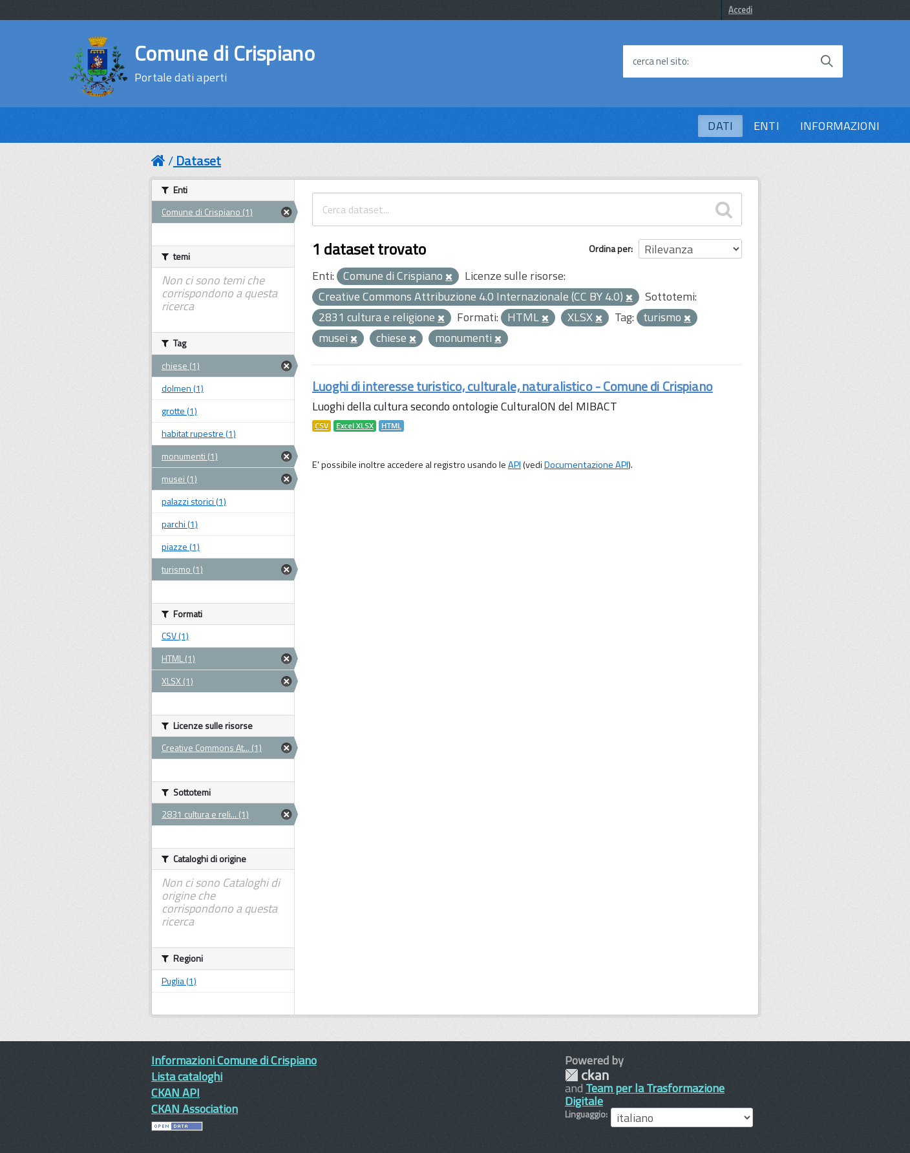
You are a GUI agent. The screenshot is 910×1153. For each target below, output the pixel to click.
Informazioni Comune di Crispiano (234, 1060)
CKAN (587, 1075)
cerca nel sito (660, 61)
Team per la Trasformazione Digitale (645, 1094)
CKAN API (175, 1092)
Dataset (198, 161)
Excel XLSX (355, 426)
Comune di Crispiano (224, 63)
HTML (391, 426)
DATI (720, 125)
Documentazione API (586, 465)
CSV (321, 426)
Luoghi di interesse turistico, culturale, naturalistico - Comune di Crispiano (512, 386)
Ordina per (610, 248)
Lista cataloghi (186, 1076)
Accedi (740, 9)
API (514, 465)
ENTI (766, 125)
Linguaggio (585, 1114)
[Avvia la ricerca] (826, 61)
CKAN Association (194, 1108)
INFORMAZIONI (840, 125)
